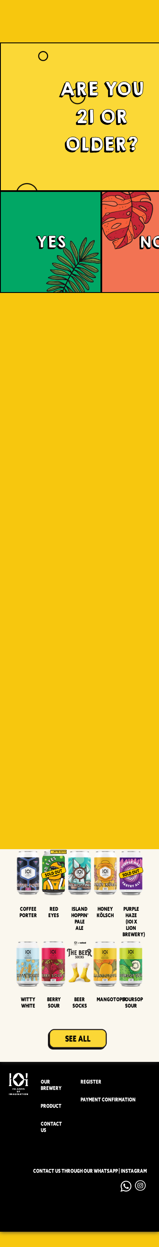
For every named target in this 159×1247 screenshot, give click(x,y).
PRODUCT (51, 1106)
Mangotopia (112, 999)
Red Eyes (53, 912)
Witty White (28, 1002)
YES (51, 242)
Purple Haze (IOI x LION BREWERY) (134, 921)
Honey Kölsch (105, 912)
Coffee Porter (28, 912)
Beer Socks (80, 1002)
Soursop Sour (133, 1002)
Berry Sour (54, 1002)
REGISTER (91, 1082)
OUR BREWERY (51, 1085)
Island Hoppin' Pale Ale (79, 918)
